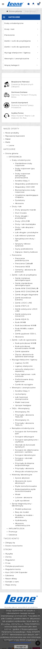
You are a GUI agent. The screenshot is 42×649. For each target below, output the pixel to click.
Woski (17, 494)
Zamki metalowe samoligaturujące (22, 279)
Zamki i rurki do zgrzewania (24, 340)
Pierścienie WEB (22, 267)
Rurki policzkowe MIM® (25, 343)
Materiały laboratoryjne (22, 475)
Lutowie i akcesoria (23, 498)
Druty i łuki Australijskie (25, 224)
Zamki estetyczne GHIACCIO (23, 315)
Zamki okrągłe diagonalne (26, 295)
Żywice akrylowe (22, 478)
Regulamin (10, 560)
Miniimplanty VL (22, 420)
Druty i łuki (17, 207)
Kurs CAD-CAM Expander (16, 572)
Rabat (8, 139)
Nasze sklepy (11, 579)
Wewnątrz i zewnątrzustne (24, 388)
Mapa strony (10, 585)
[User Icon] (33, 4)
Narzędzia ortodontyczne (23, 428)
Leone (11, 145)
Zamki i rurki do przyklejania (24, 275)
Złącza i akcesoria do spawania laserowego (24, 356)
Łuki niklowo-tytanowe (25, 236)
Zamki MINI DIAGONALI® (26, 288)
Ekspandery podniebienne (26, 184)
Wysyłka (9, 554)
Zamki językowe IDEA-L (25, 334)
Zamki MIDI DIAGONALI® (26, 292)
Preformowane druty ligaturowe (24, 380)
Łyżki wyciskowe (22, 501)
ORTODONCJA (15, 157)
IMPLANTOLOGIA (16, 529)
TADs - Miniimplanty (21, 409)
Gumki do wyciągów (24, 385)
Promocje (13, 532)
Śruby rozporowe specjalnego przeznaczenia (22, 176)
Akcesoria (19, 203)
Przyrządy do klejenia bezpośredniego (24, 464)
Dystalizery (20, 200)
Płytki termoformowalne (26, 486)
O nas (7, 563)
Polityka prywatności (14, 566)
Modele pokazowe (23, 509)
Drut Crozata (21, 213)
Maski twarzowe (22, 402)
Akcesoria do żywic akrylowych (23, 482)
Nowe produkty (12, 133)
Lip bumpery (20, 394)
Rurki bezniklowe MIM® (25, 325)
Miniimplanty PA (22, 412)
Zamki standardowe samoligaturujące (24, 284)
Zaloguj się (10, 543)
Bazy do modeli (22, 512)
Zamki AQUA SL (22, 319)
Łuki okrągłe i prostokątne (26, 232)
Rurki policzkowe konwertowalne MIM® (25, 347)
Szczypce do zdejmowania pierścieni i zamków (27, 451)
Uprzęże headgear (23, 405)
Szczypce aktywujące (24, 437)
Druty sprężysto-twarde (25, 210)
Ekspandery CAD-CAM (25, 187)
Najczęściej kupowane (15, 136)
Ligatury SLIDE (22, 363)
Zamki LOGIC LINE (23, 303)
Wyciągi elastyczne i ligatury (24, 360)
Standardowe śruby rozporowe (23, 164)
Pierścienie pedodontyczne (22, 259)
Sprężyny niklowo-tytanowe (23, 245)
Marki (7, 142)
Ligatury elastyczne (24, 366)
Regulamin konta (13, 569)
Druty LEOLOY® (22, 221)
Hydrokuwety (21, 520)
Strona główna (11, 153)
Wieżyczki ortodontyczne (26, 472)
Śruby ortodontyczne (21, 160)
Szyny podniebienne (24, 249)
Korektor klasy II (22, 181)
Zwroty (8, 557)
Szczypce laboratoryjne (25, 455)
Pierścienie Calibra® (24, 264)
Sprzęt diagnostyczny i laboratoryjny (22, 505)
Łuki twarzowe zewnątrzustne (21, 398)
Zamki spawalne (22, 351)
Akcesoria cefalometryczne (22, 524)
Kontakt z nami (12, 582)
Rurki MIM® (20, 322)
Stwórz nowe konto (14, 546)
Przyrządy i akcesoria (24, 468)
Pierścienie (17, 255)
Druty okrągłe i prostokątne (21, 217)
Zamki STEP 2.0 (22, 306)
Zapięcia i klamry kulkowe (26, 252)
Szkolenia (13, 535)
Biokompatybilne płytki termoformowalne (25, 490)
